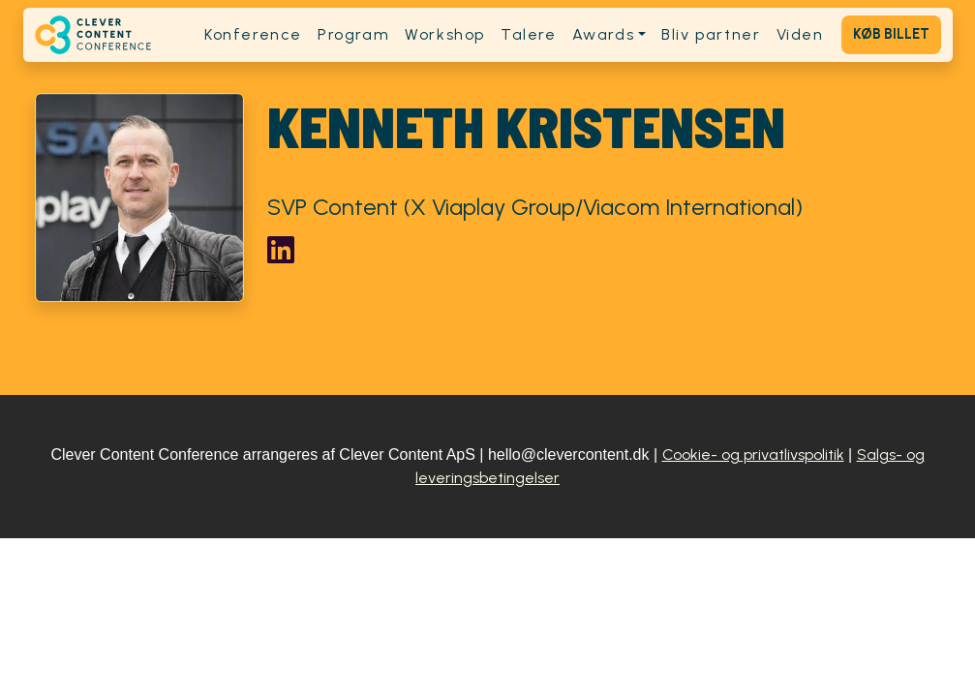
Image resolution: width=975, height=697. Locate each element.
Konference (253, 34)
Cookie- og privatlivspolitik (753, 454)
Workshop (445, 34)
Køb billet (891, 34)
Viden (800, 34)
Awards (603, 34)
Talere (529, 34)
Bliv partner (710, 34)
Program (353, 34)
